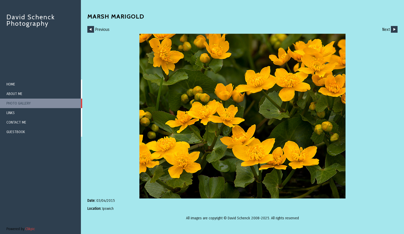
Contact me (16, 122)
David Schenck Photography (30, 20)
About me (14, 94)
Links (10, 113)
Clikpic (30, 229)
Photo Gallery (18, 103)
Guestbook (15, 132)
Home (10, 84)
